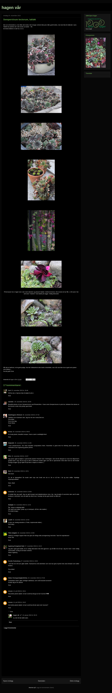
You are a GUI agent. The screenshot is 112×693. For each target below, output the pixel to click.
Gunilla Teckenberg (14, 561)
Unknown (11, 491)
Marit (9, 471)
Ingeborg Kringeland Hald (16, 546)
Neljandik (11, 443)
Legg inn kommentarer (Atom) (45, 687)
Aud (9, 390)
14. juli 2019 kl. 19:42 (19, 602)
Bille (9, 456)
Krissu (10, 431)
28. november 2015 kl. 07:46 (36, 578)
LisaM (10, 520)
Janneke (11, 401)
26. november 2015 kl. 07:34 (31, 415)
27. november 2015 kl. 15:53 (29, 561)
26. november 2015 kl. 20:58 (23, 491)
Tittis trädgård (12, 533)
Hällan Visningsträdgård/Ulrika (17, 578)
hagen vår (11, 7)
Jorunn (10, 591)
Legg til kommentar (10, 628)
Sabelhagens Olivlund (15, 415)
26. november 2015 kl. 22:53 (21, 520)
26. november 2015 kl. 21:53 (22, 505)
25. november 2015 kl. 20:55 (22, 401)
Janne (22, 28)
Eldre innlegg (74, 681)
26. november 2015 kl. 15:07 (20, 456)
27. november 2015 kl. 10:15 (33, 546)
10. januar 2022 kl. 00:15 (29, 615)
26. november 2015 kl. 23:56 (26, 533)
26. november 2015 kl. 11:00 (23, 443)
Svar (9, 395)
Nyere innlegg (8, 681)
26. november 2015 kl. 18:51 (20, 471)
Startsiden (41, 681)
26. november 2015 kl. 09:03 (21, 431)
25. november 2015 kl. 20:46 (19, 390)
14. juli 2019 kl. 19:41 (19, 591)
